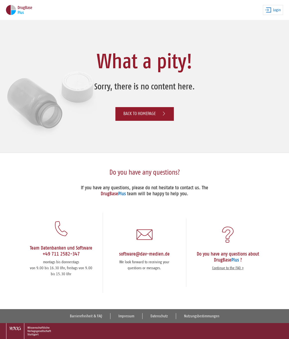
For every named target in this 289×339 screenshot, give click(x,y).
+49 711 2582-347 (61, 254)
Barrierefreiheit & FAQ (86, 316)
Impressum (126, 316)
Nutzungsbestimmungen (201, 316)
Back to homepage (144, 113)
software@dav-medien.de (144, 254)
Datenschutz (159, 316)
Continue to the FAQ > (228, 268)
